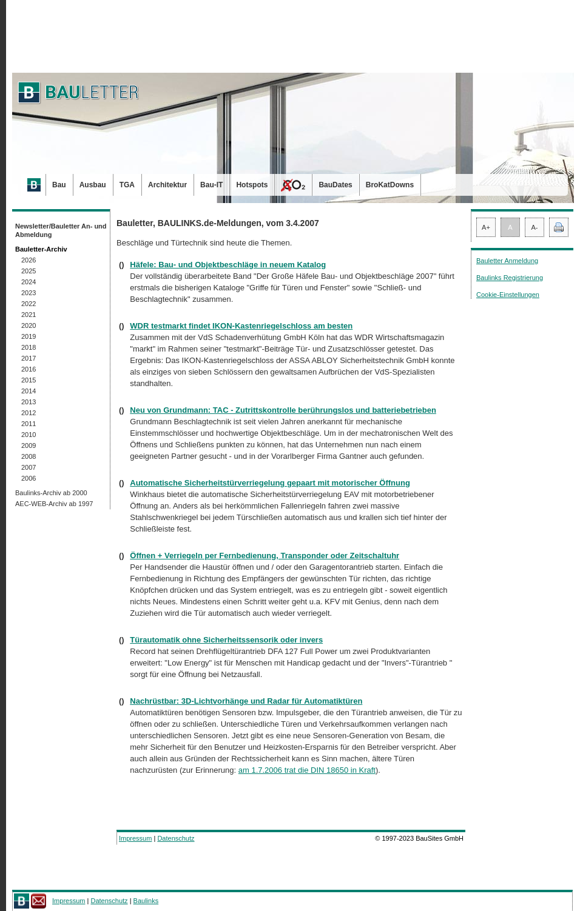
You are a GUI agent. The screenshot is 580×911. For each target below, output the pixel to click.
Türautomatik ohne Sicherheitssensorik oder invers (226, 639)
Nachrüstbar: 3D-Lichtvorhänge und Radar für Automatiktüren (246, 701)
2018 (28, 347)
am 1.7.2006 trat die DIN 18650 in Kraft (307, 770)
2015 (28, 380)
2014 (28, 391)
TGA (127, 185)
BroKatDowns (390, 185)
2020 (28, 325)
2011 (28, 423)
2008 (28, 456)
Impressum (135, 838)
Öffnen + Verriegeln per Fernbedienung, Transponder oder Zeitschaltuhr (264, 555)
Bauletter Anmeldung (507, 260)
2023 (28, 292)
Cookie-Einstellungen (507, 294)
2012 (28, 412)
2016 (28, 369)
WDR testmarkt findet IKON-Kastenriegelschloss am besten (241, 325)
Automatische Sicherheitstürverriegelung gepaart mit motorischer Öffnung (270, 482)
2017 (28, 358)
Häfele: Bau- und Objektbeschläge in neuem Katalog (228, 264)
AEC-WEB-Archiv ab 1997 (54, 503)
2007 (28, 467)
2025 (28, 271)
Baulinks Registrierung (509, 277)
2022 (28, 303)
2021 (28, 314)
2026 (28, 260)
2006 (28, 478)
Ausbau (92, 185)
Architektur (167, 185)
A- (534, 227)
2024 (28, 281)
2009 (28, 445)
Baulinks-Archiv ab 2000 (51, 492)
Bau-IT (211, 185)
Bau (59, 185)
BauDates (335, 185)
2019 (28, 336)
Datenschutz (175, 838)
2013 (28, 401)
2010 (28, 434)
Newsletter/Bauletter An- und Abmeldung (61, 230)
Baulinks (146, 900)
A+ (486, 227)
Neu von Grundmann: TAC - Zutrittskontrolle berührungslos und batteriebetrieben (283, 410)
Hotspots (252, 185)
